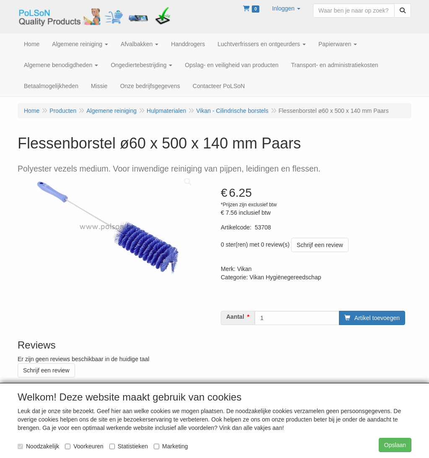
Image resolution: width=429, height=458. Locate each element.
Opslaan (395, 445)
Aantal (235, 317)
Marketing (171, 446)
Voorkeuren (84, 446)
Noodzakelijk (38, 446)
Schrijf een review (320, 245)
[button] (286, 8)
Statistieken (128, 446)
